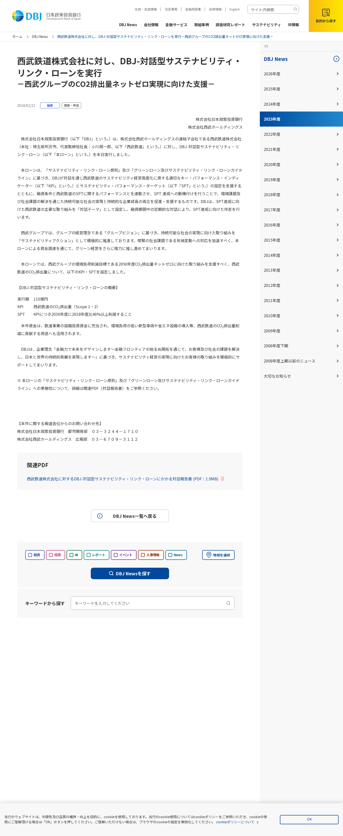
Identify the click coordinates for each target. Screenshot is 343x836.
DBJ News (40, 36)
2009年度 (301, 331)
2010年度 (301, 315)
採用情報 (215, 9)
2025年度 (301, 89)
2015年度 (301, 240)
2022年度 (301, 134)
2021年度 (301, 149)
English (234, 9)
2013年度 (301, 270)
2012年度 (301, 285)
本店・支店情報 (146, 9)
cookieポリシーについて (235, 821)
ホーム (17, 36)
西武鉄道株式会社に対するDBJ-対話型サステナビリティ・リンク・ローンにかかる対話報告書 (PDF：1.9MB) (125, 479)
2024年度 (301, 104)
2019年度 (301, 179)
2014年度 (301, 255)
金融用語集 (193, 9)
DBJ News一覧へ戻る (126, 516)
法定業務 (171, 9)
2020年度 (301, 164)
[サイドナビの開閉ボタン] (265, 46)
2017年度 (301, 210)
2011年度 (301, 300)
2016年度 (301, 225)
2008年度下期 (301, 346)
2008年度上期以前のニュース (301, 361)
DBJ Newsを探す (130, 573)
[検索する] (295, 9)
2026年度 (301, 74)
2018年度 (301, 194)
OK (309, 819)
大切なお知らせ (301, 376)
